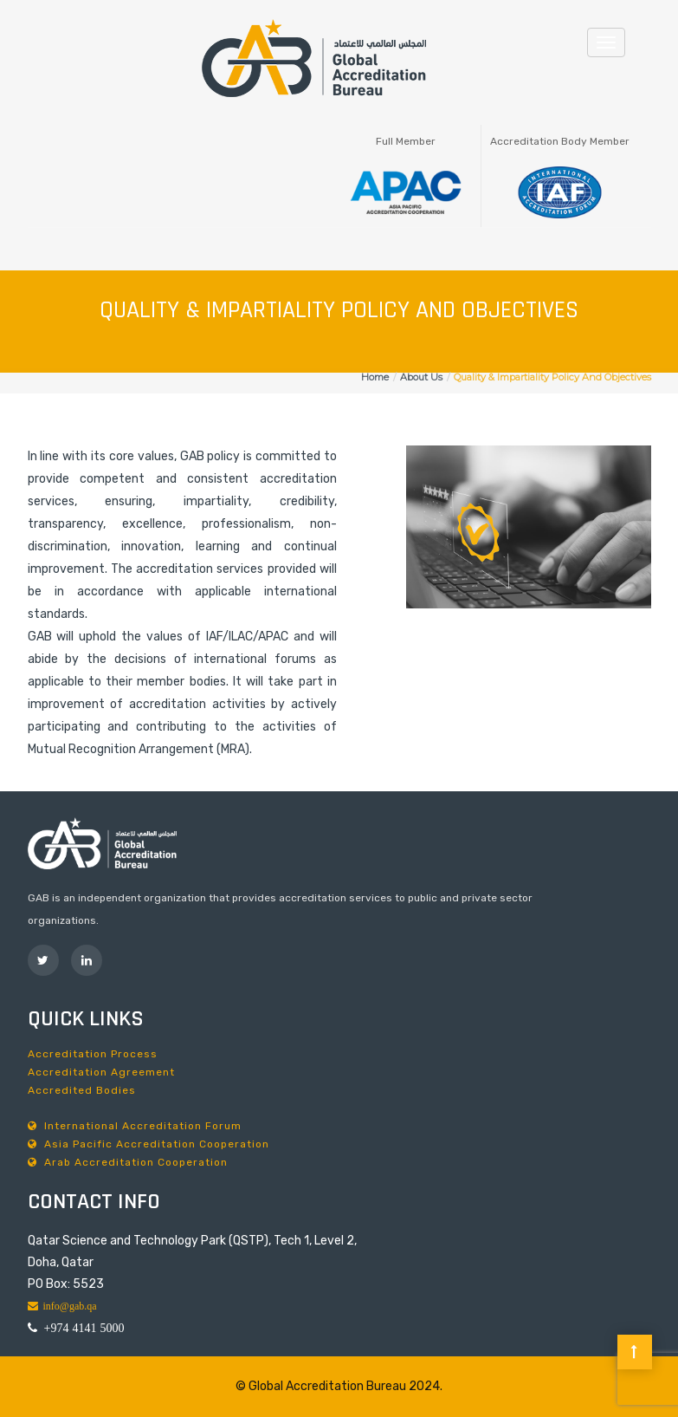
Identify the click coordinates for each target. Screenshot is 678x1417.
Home (375, 377)
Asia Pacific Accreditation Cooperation (148, 1144)
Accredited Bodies (82, 1090)
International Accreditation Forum (135, 1126)
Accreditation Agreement (101, 1072)
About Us (421, 377)
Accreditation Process (93, 1054)
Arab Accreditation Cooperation (128, 1162)
